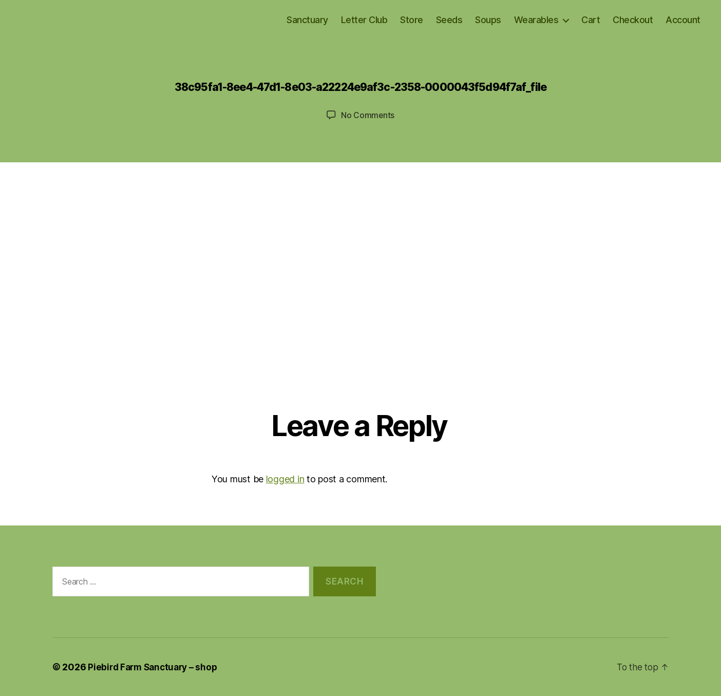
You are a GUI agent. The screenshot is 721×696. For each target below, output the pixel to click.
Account (683, 19)
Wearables (536, 19)
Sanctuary (307, 19)
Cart (590, 19)
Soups (488, 19)
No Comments (367, 115)
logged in (285, 479)
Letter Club (364, 19)
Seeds (449, 19)
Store (411, 19)
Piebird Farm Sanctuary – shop (155, 667)
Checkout (633, 19)
